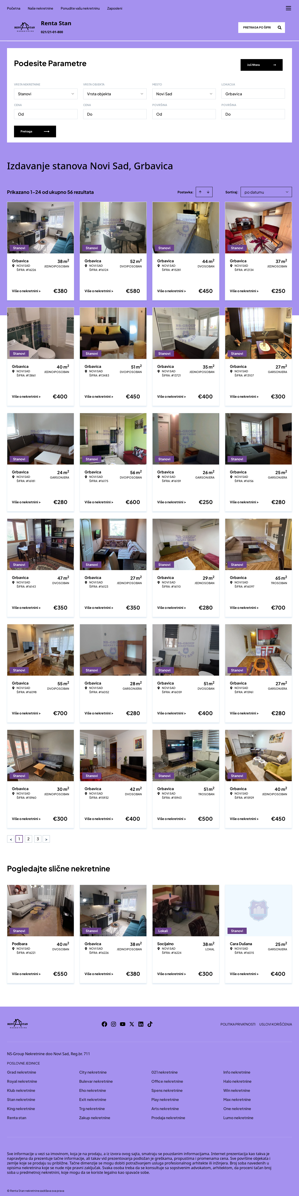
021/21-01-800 (52, 32)
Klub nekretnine (21, 1086)
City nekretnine (93, 1068)
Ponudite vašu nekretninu (80, 8)
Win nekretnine (236, 1086)
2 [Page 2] (28, 834)
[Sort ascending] (200, 188)
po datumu (254, 188)
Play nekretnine (165, 1095)
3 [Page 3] (38, 834)
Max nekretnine (237, 1095)
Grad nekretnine (21, 1068)
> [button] (46, 835)
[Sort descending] (208, 188)
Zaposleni (114, 8)
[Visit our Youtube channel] (122, 1020)
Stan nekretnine (21, 1095)
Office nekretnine (167, 1077)
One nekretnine (237, 1104)
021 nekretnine (164, 1068)
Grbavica (233, 89)
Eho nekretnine (92, 1086)
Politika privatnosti (238, 1020)
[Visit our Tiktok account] (150, 1020)
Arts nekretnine (165, 1104)
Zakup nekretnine (94, 1113)
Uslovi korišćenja (275, 1020)
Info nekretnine (236, 1068)
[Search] (279, 27)
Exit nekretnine (92, 1095)
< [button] (11, 835)
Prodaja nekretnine (168, 1113)
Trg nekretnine (92, 1104)
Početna (13, 8)
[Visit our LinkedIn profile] (141, 1020)
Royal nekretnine (22, 1077)
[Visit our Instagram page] (113, 1020)
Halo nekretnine (237, 1077)
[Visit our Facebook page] (104, 1020)
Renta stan (16, 1113)
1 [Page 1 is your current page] (19, 834)
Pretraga (35, 127)
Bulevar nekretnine (96, 1077)
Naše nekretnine (40, 8)
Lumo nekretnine (238, 1113)
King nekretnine (21, 1104)
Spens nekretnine (167, 1086)
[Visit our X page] (132, 1020)
